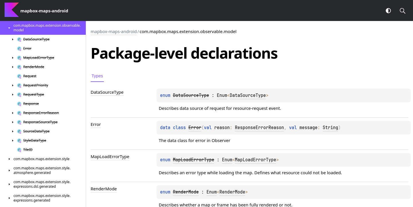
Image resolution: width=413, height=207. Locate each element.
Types (97, 75)
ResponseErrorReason (259, 128)
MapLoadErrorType (255, 160)
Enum (222, 95)
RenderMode (232, 192)
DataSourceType (248, 95)
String (330, 128)
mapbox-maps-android (114, 31)
